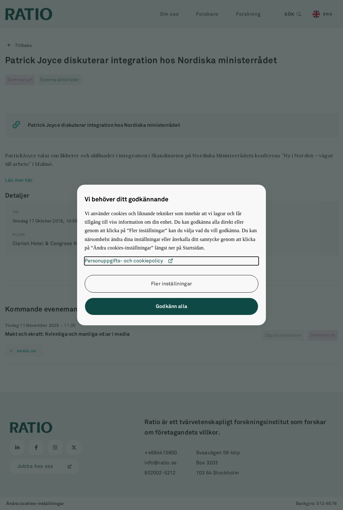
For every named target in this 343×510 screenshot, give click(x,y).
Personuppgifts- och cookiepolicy (129, 260)
